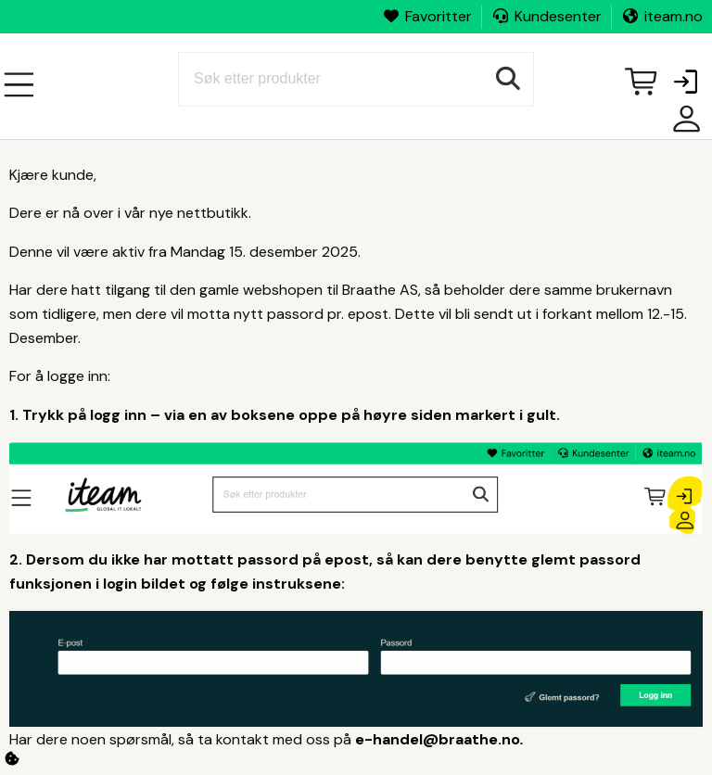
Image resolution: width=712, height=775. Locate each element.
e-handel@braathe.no (437, 739)
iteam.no (662, 16)
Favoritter (427, 16)
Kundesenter (546, 16)
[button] (685, 83)
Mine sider (682, 125)
